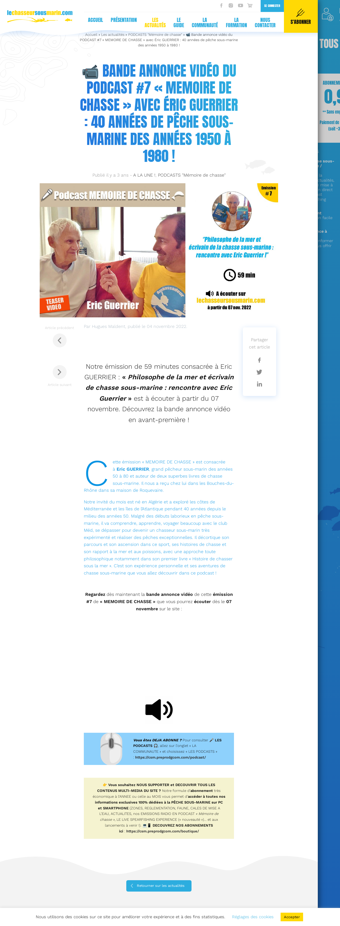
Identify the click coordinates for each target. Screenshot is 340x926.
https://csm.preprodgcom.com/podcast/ (170, 757)
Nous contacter (265, 22)
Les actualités (155, 22)
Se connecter (272, 5)
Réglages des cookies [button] (253, 916)
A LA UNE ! (144, 175)
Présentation (124, 20)
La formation (236, 22)
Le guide (178, 22)
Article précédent (59, 336)
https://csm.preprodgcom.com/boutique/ (162, 831)
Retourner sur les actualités (161, 886)
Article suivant (60, 376)
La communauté (205, 22)
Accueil (95, 20)
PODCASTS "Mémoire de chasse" (192, 175)
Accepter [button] (292, 917)
